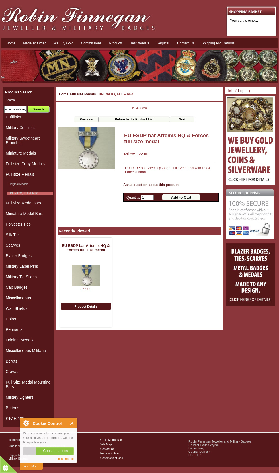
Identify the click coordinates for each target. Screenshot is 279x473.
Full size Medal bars (23, 203)
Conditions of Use (111, 458)
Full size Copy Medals (25, 163)
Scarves (13, 245)
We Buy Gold (63, 43)
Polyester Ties (18, 224)
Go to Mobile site (111, 439)
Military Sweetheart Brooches (23, 140)
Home (10, 43)
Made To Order (34, 43)
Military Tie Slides (21, 277)
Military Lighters (20, 397)
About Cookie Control (26, 423)
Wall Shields (17, 308)
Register (163, 43)
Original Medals (17, 184)
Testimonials (139, 43)
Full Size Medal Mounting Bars (28, 384)
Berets (11, 361)
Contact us (185, 43)
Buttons (12, 408)
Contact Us (107, 449)
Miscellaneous (18, 298)
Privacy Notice (109, 453)
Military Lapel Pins (22, 266)
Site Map (106, 444)
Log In (242, 91)
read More (31, 466)
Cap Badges (17, 287)
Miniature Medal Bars (24, 213)
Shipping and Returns (218, 43)
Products (115, 43)
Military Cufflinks (20, 127)
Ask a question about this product (151, 185)
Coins (11, 319)
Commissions (91, 43)
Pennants (14, 329)
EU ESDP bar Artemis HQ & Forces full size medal (86, 247)
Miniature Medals (21, 153)
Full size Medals (83, 94)
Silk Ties (13, 234)
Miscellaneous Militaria (26, 350)
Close (72, 423)
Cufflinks (13, 117)
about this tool (65, 458)
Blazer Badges (19, 255)
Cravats (12, 371)
